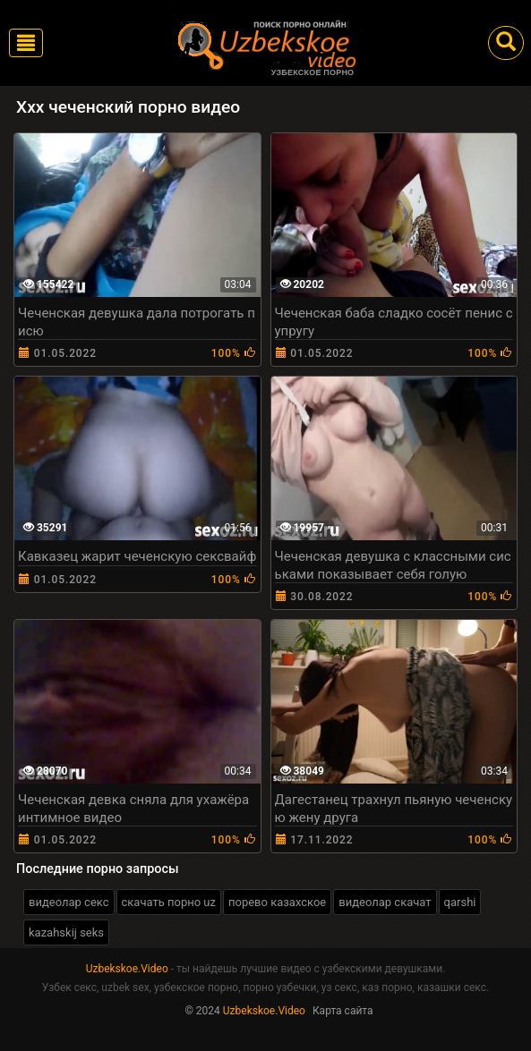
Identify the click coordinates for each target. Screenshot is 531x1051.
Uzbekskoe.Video (127, 968)
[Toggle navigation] (26, 43)
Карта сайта (343, 1010)
